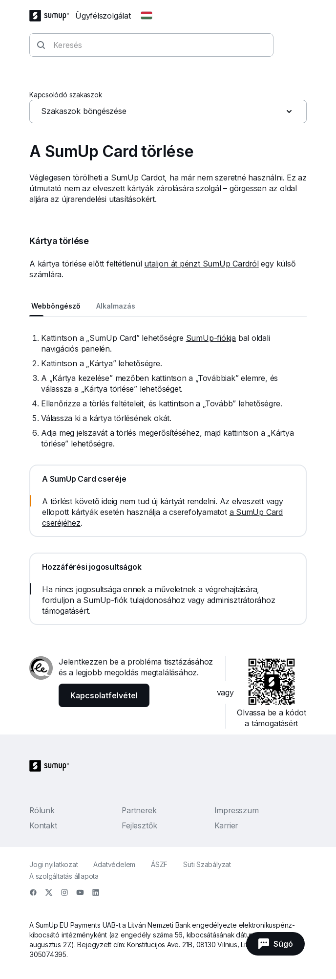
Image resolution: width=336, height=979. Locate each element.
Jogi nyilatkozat (53, 864)
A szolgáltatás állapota (64, 876)
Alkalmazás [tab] (115, 306)
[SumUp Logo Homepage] (52, 15)
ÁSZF (159, 864)
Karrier (226, 825)
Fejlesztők (139, 825)
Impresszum (236, 810)
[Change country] (146, 15)
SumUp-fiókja (211, 338)
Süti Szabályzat (207, 864)
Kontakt (43, 825)
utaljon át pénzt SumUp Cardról (201, 263)
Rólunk (42, 810)
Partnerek (139, 810)
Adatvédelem (114, 864)
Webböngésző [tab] (56, 306)
